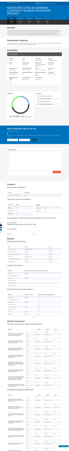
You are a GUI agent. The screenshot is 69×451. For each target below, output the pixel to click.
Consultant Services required (13, 78)
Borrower (50, 59)
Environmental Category (27, 72)
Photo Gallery (47, 18)
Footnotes (9, 233)
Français (44, 3)
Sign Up (34, 139)
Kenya (10, 64)
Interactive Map (56, 172)
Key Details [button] (20, 22)
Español (41, 3)
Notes (10, 82)
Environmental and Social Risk (40, 73)
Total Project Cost (13, 68)
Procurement (20, 18)
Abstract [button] (11, 22)
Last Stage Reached (26, 77)
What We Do (9, 2)
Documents (29, 18)
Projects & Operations (16, 2)
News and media (38, 18)
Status (23, 58)
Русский (51, 3)
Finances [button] (29, 22)
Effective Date (51, 62)
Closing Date (51, 72)
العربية (48, 3)
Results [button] (47, 22)
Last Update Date (39, 77)
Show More (57, 34)
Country (10, 62)
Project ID (11, 58)
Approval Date (38, 62)
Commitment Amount (13, 72)
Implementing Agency (27, 68)
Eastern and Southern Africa (40, 69)
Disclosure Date (25, 62)
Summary (11, 18)
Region (36, 68)
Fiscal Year (50, 68)
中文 (54, 3)
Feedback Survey (63, 446)
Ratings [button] (38, 22)
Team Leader (38, 58)
